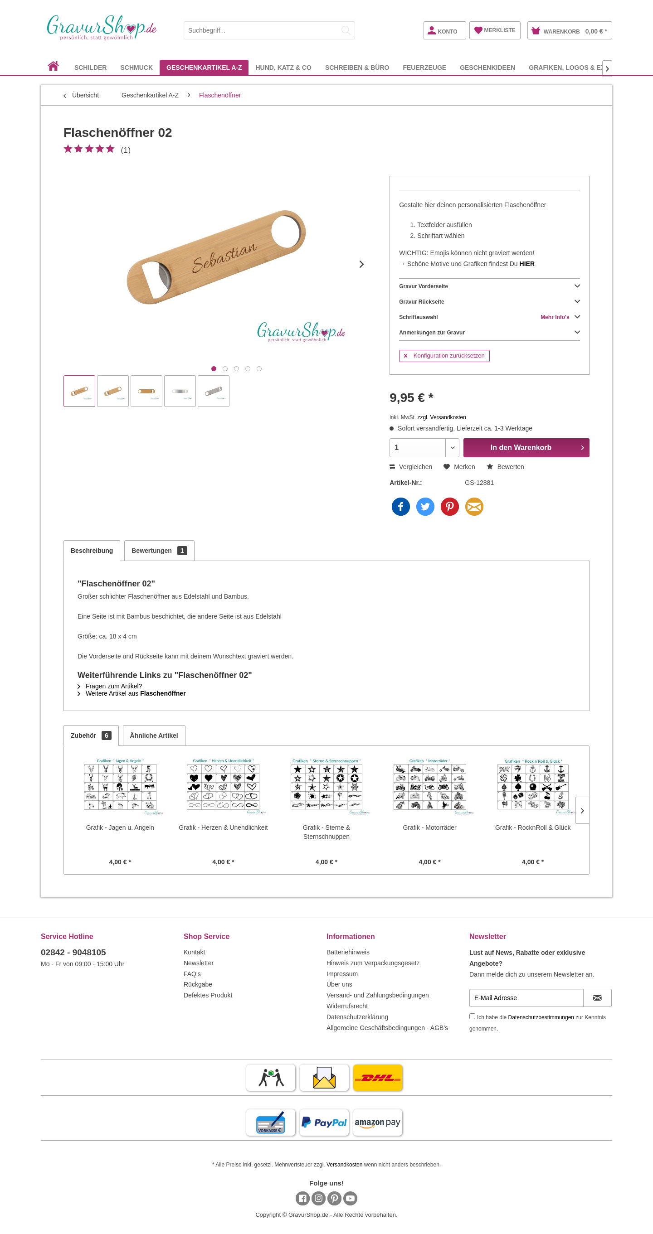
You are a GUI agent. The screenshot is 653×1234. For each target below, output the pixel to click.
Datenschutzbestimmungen (541, 1017)
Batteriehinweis (348, 952)
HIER (527, 263)
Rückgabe (198, 984)
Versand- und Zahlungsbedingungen (377, 995)
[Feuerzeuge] (424, 67)
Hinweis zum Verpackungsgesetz (372, 963)
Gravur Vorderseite (489, 286)
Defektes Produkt (208, 995)
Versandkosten (344, 1164)
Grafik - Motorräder (429, 827)
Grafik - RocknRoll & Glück (532, 827)
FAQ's (192, 974)
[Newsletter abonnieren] (597, 998)
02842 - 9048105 (73, 952)
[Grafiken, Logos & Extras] (575, 67)
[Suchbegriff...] (269, 30)
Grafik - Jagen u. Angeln (120, 827)
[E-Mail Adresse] (526, 998)
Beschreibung (92, 550)
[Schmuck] (136, 67)
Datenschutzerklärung (357, 1017)
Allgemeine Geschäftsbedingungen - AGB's (387, 1027)
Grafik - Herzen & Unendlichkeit (223, 827)
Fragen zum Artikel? (110, 686)
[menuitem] (269, 28)
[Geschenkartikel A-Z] (204, 67)
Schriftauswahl (489, 317)
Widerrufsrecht (347, 1006)
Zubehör (91, 735)
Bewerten (505, 466)
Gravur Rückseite (489, 301)
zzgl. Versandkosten (442, 417)
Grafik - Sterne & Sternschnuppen (326, 832)
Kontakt (194, 952)
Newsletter (199, 963)
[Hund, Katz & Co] (283, 67)
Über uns (339, 984)
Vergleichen (411, 466)
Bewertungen (159, 550)
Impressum (342, 974)
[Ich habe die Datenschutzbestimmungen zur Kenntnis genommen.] (472, 1016)
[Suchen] (346, 30)
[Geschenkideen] (487, 67)
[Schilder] (91, 67)
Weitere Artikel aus (132, 693)
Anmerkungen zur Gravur (489, 332)
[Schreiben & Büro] (357, 67)
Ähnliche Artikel (154, 735)
